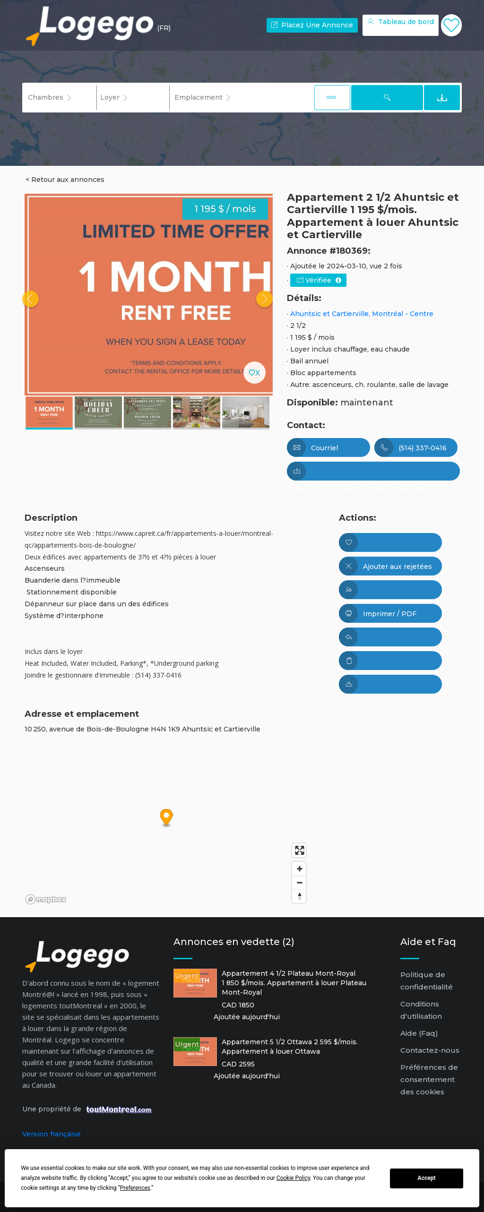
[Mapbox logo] (46, 899)
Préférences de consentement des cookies (429, 1079)
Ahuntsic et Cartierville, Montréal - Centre (361, 313)
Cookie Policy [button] (293, 1178)
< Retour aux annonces (65, 179)
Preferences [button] (135, 1188)
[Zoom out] (299, 882)
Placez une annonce (312, 25)
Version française (51, 1134)
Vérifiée (319, 280)
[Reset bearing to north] (299, 896)
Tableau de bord (400, 21)
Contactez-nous (429, 1050)
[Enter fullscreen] (299, 850)
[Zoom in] (299, 869)
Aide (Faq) (419, 1033)
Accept (427, 1178)
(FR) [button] (164, 28)
